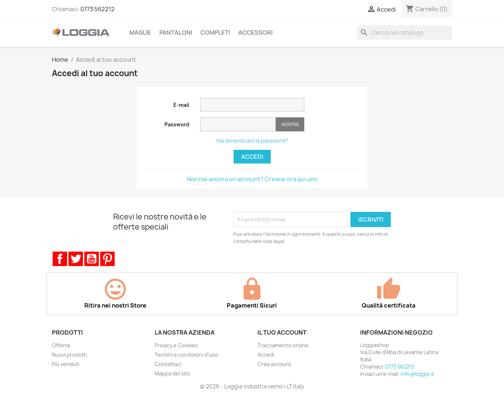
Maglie (140, 32)
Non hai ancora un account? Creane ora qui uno (252, 179)
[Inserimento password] (238, 124)
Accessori (255, 32)
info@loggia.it (417, 373)
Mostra (290, 124)
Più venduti (65, 364)
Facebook (60, 259)
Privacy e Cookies (176, 345)
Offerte (61, 345)
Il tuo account (281, 332)
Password (176, 124)
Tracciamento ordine (283, 345)
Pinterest (107, 259)
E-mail (181, 104)
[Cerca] (404, 32)
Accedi (252, 157)
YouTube (91, 259)
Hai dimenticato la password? (252, 140)
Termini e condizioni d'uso (186, 354)
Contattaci (168, 364)
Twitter (75, 259)
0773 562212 (97, 9)
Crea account (274, 364)
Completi (215, 32)
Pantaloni (175, 32)
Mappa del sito (172, 373)
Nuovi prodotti (69, 354)
